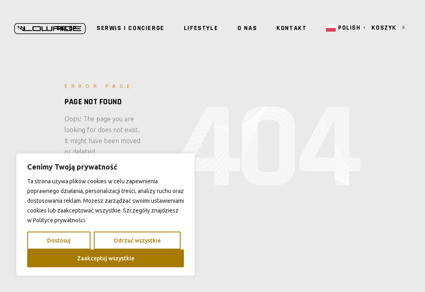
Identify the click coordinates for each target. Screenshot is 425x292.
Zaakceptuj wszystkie (105, 258)
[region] (105, 214)
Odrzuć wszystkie (137, 240)
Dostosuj (59, 240)
